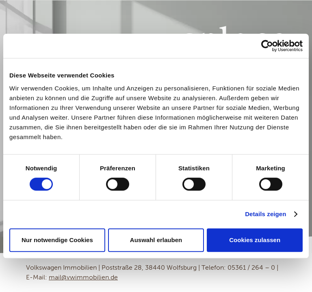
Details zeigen (265, 213)
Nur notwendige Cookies (57, 239)
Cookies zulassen (254, 239)
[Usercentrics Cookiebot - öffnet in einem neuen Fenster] (267, 46)
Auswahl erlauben (156, 239)
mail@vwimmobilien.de (83, 277)
